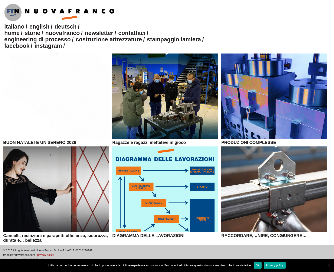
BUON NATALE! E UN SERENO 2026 (39, 142)
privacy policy (45, 254)
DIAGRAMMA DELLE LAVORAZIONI (148, 235)
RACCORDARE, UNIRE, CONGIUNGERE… (264, 235)
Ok (257, 265)
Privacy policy (275, 265)
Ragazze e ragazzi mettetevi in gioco (149, 142)
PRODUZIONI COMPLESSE (248, 142)
